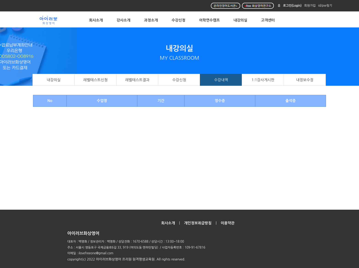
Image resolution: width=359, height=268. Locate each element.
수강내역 (221, 80)
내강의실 (240, 20)
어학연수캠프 (209, 20)
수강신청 (178, 20)
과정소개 (151, 20)
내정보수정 (304, 80)
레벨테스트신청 (95, 80)
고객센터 (268, 20)
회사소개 (96, 20)
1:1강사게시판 (262, 80)
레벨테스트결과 (137, 80)
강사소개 (123, 20)
